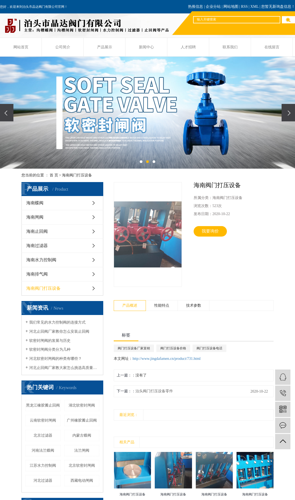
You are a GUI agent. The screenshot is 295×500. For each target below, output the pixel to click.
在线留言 (271, 47)
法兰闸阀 (81, 450)
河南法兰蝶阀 (43, 450)
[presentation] (6, 112)
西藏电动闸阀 (82, 481)
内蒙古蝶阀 (81, 435)
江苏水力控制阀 (43, 465)
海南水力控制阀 (41, 260)
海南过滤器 (37, 245)
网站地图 (230, 7)
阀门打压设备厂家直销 (134, 348)
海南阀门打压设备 (77, 175)
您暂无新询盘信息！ (278, 7)
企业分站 (213, 7)
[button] (141, 161)
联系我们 (230, 47)
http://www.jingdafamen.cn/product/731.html (166, 359)
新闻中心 (146, 47)
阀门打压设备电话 (209, 348)
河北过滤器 (43, 481)
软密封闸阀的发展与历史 (50, 341)
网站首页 (20, 47)
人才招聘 (188, 47)
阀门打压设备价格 (173, 348)
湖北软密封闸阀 (82, 405)
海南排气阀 (37, 274)
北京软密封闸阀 (82, 465)
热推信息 (195, 7)
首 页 (54, 175)
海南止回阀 (37, 231)
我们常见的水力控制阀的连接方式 (57, 322)
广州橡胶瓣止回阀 (82, 420)
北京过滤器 (43, 435)
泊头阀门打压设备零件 (154, 391)
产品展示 (104, 47)
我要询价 (210, 231)
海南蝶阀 (34, 203)
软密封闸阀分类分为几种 (50, 349)
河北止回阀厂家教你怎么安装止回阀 (59, 331)
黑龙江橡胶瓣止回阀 (43, 405)
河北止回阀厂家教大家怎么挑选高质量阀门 (64, 368)
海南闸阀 (34, 217)
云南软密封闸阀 (43, 420)
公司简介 (62, 47)
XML (254, 7)
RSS (244, 7)
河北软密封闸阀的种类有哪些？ (55, 359)
